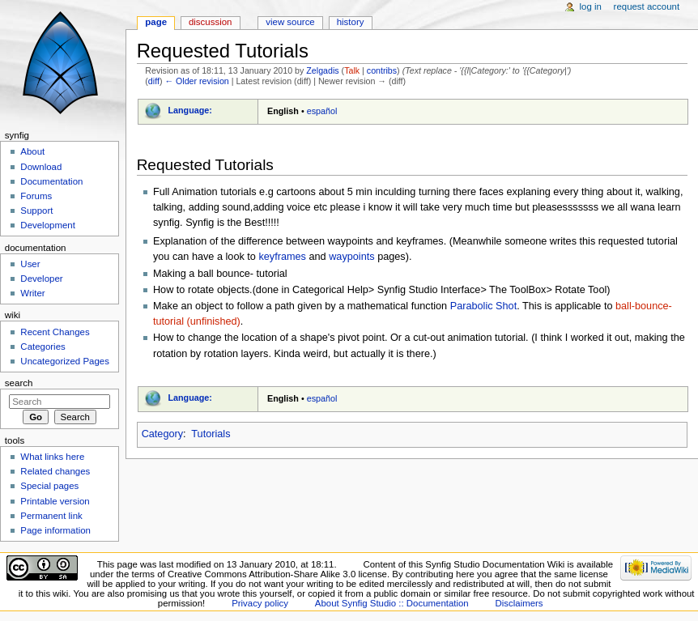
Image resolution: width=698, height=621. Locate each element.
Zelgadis (322, 70)
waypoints (351, 256)
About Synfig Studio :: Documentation (392, 603)
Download (41, 167)
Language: (190, 110)
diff (154, 81)
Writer (32, 293)
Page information (55, 530)
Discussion (210, 22)
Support (36, 210)
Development (47, 225)
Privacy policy (260, 603)
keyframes (282, 256)
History (350, 22)
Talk (352, 70)
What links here (52, 456)
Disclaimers (519, 603)
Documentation (51, 181)
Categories (42, 346)
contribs (382, 70)
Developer (41, 278)
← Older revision (196, 81)
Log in (591, 6)
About (32, 151)
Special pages (49, 486)
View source (290, 22)
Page (156, 22)
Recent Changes (54, 332)
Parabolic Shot (483, 306)
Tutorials (210, 434)
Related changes (55, 471)
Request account (647, 6)
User (30, 264)
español (322, 111)
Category (162, 434)
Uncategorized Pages (64, 361)
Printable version (54, 501)
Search (19, 383)
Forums (36, 196)
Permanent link (51, 516)
